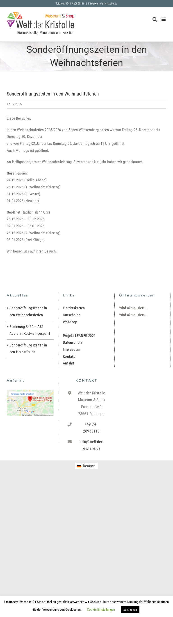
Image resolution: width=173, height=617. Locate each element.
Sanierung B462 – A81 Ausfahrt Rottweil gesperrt (29, 330)
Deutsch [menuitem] (89, 466)
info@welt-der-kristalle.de (102, 3)
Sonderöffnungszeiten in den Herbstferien (28, 348)
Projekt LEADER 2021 (79, 335)
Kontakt (69, 356)
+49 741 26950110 (91, 427)
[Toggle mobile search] (155, 19)
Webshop (70, 322)
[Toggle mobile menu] (164, 19)
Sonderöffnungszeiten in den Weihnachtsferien (28, 311)
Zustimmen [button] (130, 609)
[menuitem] (86, 466)
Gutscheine (71, 315)
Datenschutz (72, 342)
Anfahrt (68, 363)
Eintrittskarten (74, 308)
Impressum (71, 349)
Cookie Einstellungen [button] (101, 610)
